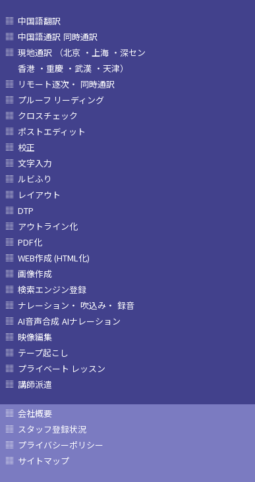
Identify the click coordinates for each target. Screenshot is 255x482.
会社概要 (35, 413)
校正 (26, 147)
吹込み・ (97, 305)
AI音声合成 (38, 321)
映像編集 (35, 337)
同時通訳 (80, 36)
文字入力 (35, 163)
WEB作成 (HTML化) (54, 258)
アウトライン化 (48, 226)
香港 (26, 68)
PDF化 (30, 242)
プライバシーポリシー (60, 445)
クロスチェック (48, 115)
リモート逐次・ (48, 84)
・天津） (111, 68)
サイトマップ (43, 460)
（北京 (67, 52)
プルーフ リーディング (61, 100)
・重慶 (50, 68)
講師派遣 (35, 384)
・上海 (96, 52)
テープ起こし (43, 352)
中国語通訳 (39, 36)
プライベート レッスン (61, 368)
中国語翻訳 (39, 20)
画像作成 (35, 273)
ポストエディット (52, 131)
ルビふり (35, 179)
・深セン (128, 52)
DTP (26, 210)
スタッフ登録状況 (52, 429)
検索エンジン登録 (52, 289)
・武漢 (79, 68)
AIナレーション (91, 321)
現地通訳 (35, 52)
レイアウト (39, 194)
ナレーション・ (48, 305)
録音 (125, 305)
